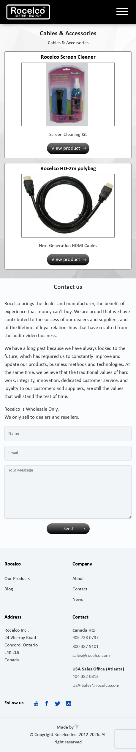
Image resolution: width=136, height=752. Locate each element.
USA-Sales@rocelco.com (95, 685)
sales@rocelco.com (91, 655)
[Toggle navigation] (122, 11)
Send (68, 528)
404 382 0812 (85, 676)
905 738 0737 (85, 637)
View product (65, 148)
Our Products (17, 578)
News (77, 599)
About (78, 578)
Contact (79, 589)
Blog (8, 589)
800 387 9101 (85, 646)
